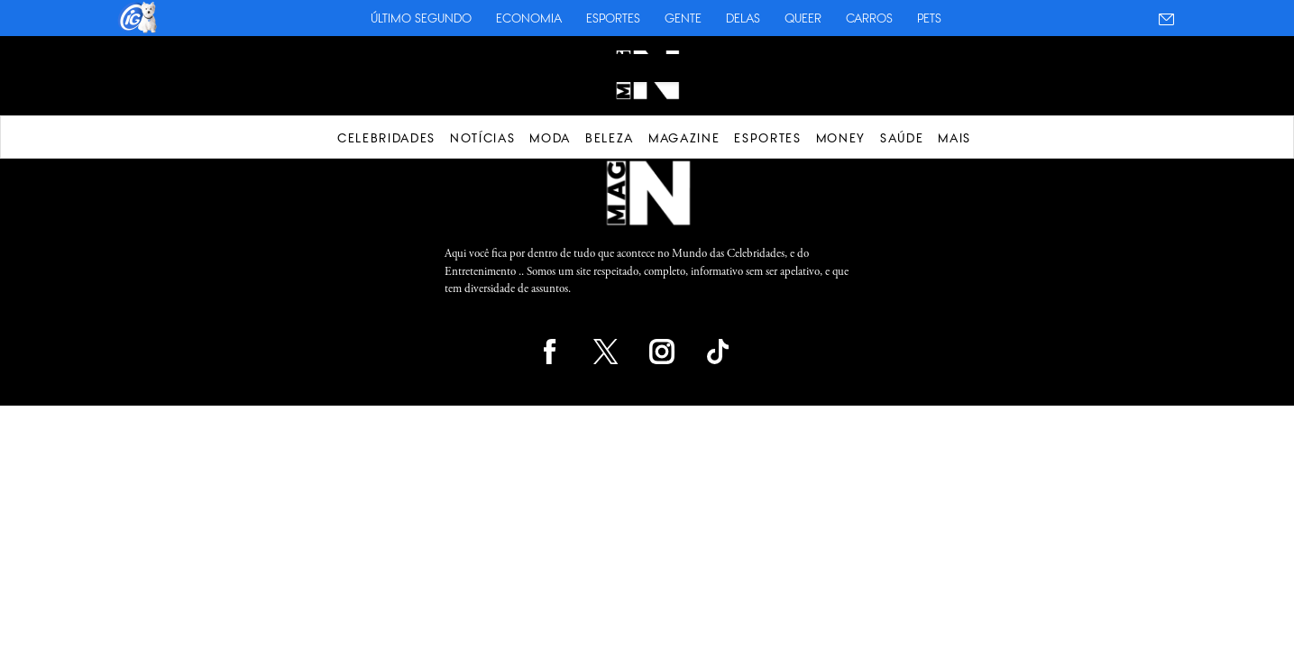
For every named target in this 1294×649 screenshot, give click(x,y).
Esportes (613, 18)
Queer (803, 18)
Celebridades (386, 138)
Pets (929, 18)
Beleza (609, 138)
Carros (869, 18)
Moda (550, 138)
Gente (683, 18)
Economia (529, 18)
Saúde (901, 138)
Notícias (482, 138)
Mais (954, 138)
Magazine (684, 138)
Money (841, 138)
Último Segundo (421, 18)
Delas (743, 18)
